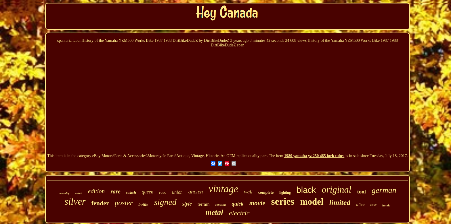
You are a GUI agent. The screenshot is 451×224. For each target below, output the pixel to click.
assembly (64, 193)
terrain (204, 204)
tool (361, 192)
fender (100, 203)
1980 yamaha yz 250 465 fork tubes (314, 156)
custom (220, 204)
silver (74, 201)
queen (148, 192)
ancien (195, 192)
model (312, 202)
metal (214, 212)
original (336, 189)
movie (257, 203)
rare (115, 191)
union (177, 192)
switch (131, 192)
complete (266, 192)
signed (165, 202)
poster (124, 203)
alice (360, 204)
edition (96, 191)
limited (340, 202)
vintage (223, 189)
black (306, 190)
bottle (143, 204)
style (187, 204)
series (283, 201)
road (162, 192)
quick (237, 204)
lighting (285, 193)
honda (386, 205)
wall (248, 192)
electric (239, 213)
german (384, 190)
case (373, 205)
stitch (78, 193)
